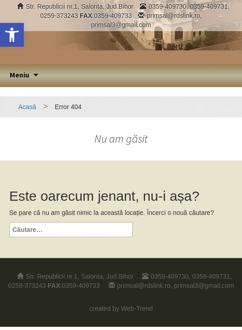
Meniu (19, 74)
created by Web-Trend (121, 308)
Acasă (27, 106)
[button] (12, 35)
